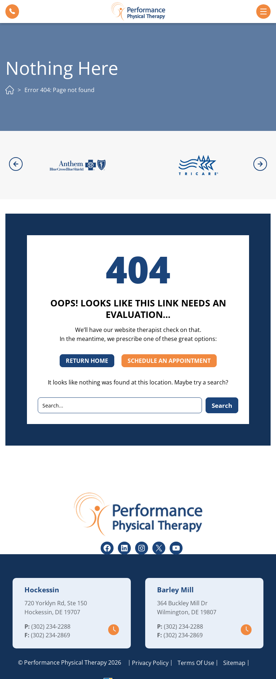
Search (222, 386)
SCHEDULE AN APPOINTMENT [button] (169, 341)
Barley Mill (175, 570)
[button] (12, 11)
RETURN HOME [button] (87, 341)
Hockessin (41, 570)
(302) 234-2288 (50, 607)
